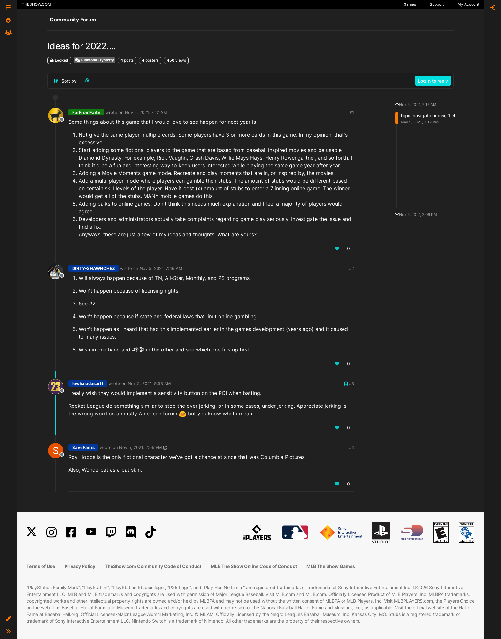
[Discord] (131, 532)
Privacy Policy (80, 566)
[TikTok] (150, 532)
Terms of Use (41, 566)
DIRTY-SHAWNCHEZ (93, 268)
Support (437, 4)
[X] (32, 532)
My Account (468, 4)
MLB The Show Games (330, 566)
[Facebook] (71, 532)
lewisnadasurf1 (87, 383)
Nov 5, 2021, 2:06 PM (140, 447)
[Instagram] (51, 532)
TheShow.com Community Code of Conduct (153, 566)
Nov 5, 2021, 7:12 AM (146, 112)
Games (410, 4)
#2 (351, 268)
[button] (8, 618)
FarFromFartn (86, 112)
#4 (351, 447)
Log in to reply (433, 80)
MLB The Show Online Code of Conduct (254, 566)
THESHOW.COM (36, 4)
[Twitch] (111, 532)
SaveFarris (83, 447)
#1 (352, 112)
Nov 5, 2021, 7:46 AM (161, 268)
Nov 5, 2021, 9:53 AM (149, 383)
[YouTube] (91, 532)
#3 (351, 383)
